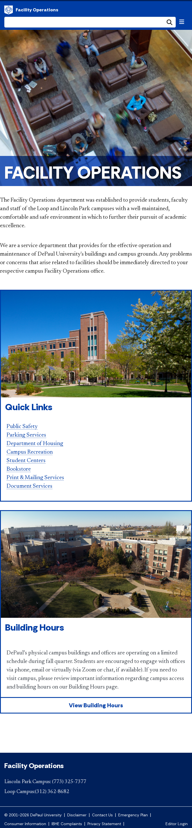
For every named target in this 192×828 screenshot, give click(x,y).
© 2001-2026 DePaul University (33, 815)
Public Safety (22, 426)
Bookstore (19, 469)
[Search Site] (90, 22)
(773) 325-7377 (69, 782)
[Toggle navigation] (182, 22)
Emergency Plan (133, 815)
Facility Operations (8, 9)
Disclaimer (77, 815)
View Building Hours (96, 705)
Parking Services (26, 435)
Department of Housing (35, 444)
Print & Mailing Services (35, 478)
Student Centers (26, 461)
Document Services (29, 486)
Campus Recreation (30, 452)
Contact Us (102, 815)
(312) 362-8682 (52, 791)
